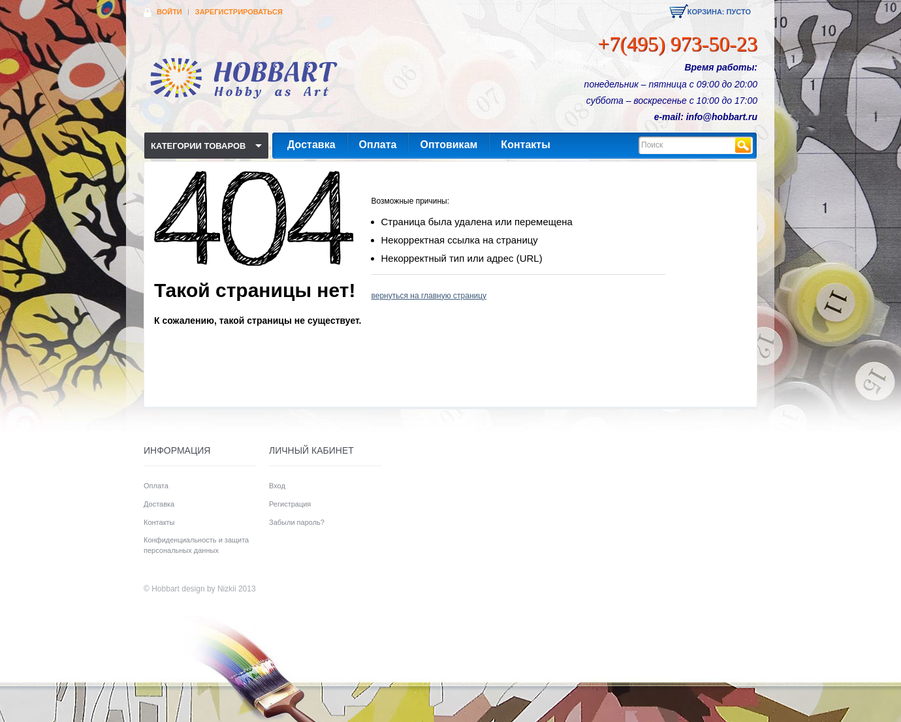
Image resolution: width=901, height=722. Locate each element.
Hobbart (165, 588)
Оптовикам (448, 144)
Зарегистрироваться (239, 12)
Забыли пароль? (296, 522)
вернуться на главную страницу (429, 295)
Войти (169, 12)
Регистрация (290, 504)
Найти (743, 145)
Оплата (378, 144)
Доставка (311, 144)
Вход (277, 486)
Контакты (525, 144)
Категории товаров (198, 146)
